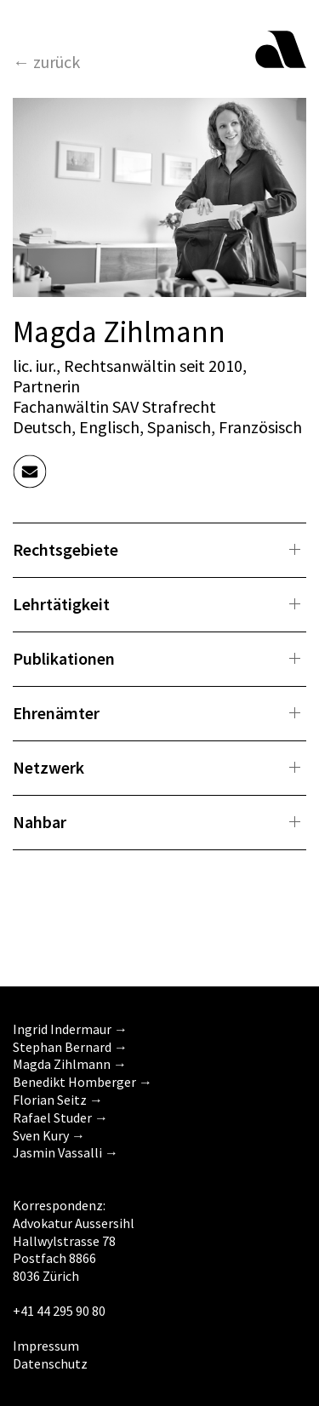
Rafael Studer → (60, 1117)
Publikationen (64, 658)
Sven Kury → (49, 1135)
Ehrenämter (56, 712)
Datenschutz (50, 1363)
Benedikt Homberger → (82, 1081)
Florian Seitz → (58, 1099)
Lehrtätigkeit (61, 603)
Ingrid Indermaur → (70, 1028)
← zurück (46, 62)
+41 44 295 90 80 (59, 1310)
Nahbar (39, 821)
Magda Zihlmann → (70, 1063)
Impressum (46, 1345)
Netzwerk (48, 767)
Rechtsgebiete (65, 549)
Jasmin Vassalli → (65, 1152)
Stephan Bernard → (70, 1046)
